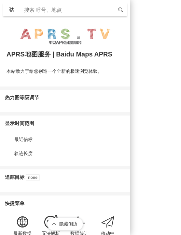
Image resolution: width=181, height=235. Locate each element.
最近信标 (23, 139)
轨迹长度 (23, 153)
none (32, 177)
